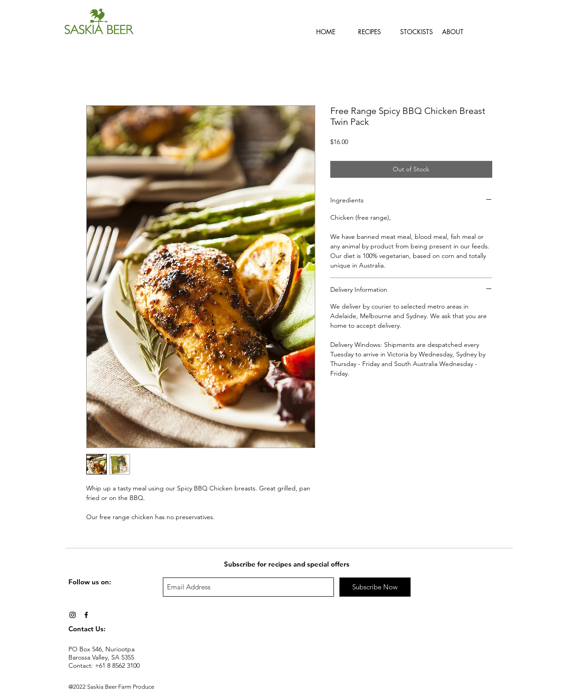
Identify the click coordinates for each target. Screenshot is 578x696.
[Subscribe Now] (375, 587)
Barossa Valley (88, 657)
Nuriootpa (120, 649)
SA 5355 (122, 657)
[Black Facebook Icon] (86, 615)
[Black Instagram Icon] (72, 615)
